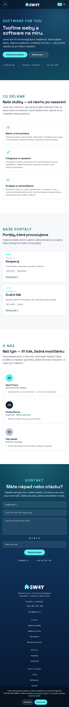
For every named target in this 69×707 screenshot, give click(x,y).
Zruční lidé (34, 661)
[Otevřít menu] (5, 4)
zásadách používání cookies (37, 693)
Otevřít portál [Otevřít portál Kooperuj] (13, 281)
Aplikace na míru (34, 631)
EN (64, 4)
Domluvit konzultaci (15, 54)
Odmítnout (27, 702)
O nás (34, 674)
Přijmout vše (40, 702)
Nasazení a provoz (34, 642)
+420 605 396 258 (34, 606)
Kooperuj (34, 655)
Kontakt (35, 686)
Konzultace (34, 637)
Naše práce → (38, 54)
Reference (34, 680)
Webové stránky (34, 625)
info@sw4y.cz (34, 612)
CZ (60, 4)
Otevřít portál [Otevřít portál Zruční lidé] (13, 314)
